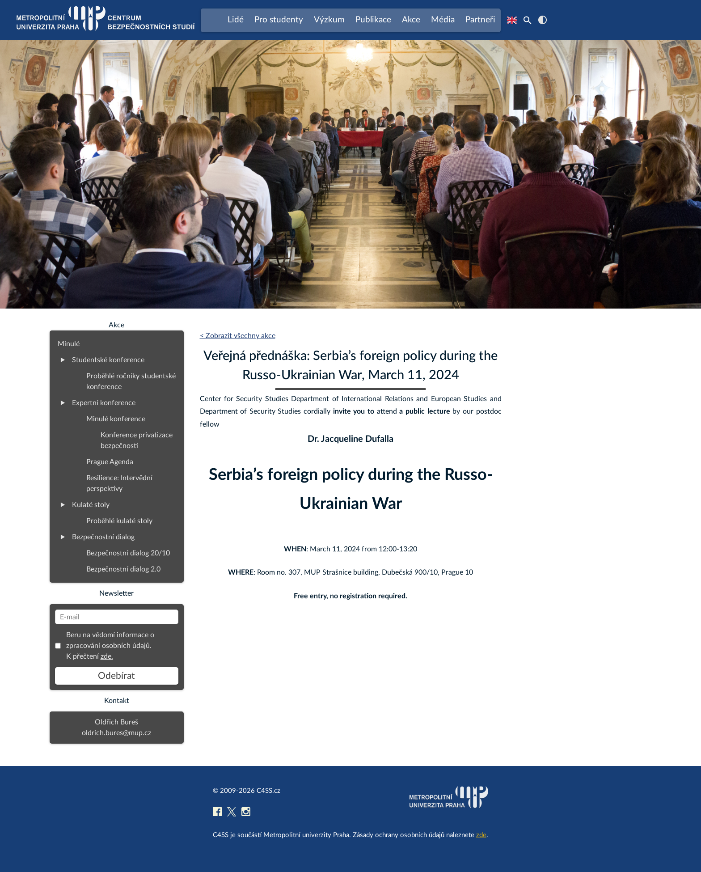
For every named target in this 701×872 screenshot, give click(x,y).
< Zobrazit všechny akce (237, 335)
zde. (107, 656)
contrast (542, 20)
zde (481, 835)
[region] (350, 174)
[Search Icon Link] (527, 20)
